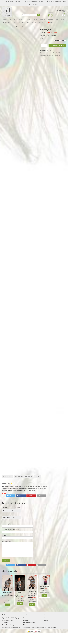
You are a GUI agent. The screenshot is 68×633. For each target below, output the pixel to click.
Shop (8, 26)
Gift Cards (34, 22)
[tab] (7, 476)
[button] (10, 495)
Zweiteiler (42, 19)
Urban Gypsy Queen (15, 26)
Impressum (5, 622)
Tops (56, 19)
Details (7, 605)
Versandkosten (52, 35)
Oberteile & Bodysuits (54, 55)
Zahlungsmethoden (28, 625)
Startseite (4, 26)
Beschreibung (7, 476)
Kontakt (37, 476)
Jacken (62, 19)
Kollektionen (25, 22)
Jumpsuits (50, 19)
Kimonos (35, 19)
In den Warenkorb (57, 45)
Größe (42, 39)
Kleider (28, 19)
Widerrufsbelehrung (7, 620)
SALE (10, 19)
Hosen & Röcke (7, 22)
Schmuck (21, 19)
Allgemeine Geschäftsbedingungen (11, 618)
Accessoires (17, 22)
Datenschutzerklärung (8, 625)
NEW (15, 19)
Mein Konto (42, 22)
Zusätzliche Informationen (23, 476)
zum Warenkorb (60, 10)
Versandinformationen (29, 622)
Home (5, 19)
